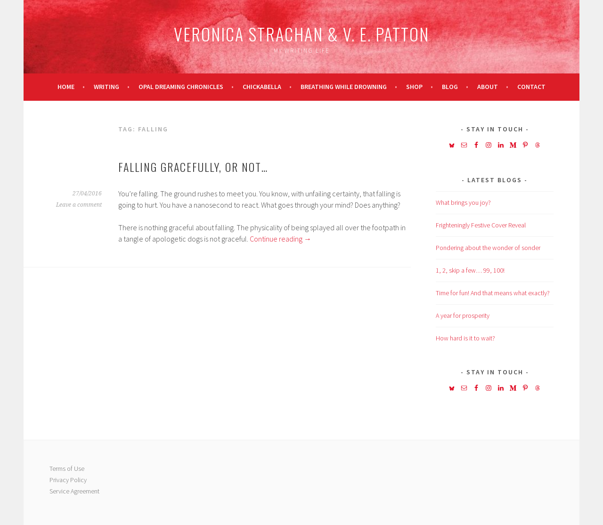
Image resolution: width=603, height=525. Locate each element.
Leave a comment (79, 205)
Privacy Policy (68, 480)
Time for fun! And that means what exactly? (493, 293)
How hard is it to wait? (465, 338)
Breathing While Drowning (344, 86)
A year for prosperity (462, 315)
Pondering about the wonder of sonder (488, 247)
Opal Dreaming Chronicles (181, 86)
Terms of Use (66, 468)
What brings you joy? (463, 202)
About (487, 86)
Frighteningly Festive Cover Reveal (481, 225)
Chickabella (262, 86)
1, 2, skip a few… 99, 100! (470, 270)
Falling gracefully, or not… (193, 166)
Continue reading (280, 238)
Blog (450, 86)
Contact (531, 86)
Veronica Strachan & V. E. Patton (301, 33)
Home (65, 86)
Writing (106, 86)
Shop (414, 86)
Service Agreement (74, 491)
